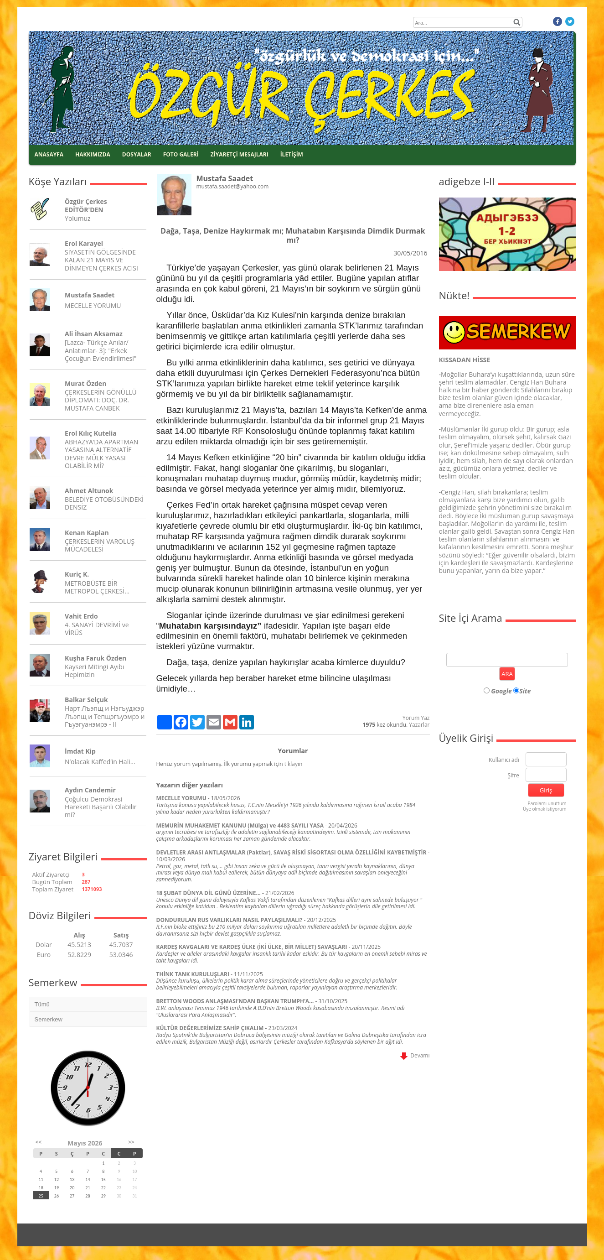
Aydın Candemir (90, 790)
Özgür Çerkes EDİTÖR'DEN (86, 205)
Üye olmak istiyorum (545, 809)
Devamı (414, 1055)
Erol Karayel (84, 243)
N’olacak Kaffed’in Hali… (100, 761)
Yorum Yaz (416, 718)
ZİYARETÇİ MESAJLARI (239, 154)
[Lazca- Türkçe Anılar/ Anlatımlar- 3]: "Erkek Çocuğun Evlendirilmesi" (100, 350)
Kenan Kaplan (87, 532)
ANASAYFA (49, 154)
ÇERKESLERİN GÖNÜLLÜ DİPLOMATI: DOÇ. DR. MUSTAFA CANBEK (101, 400)
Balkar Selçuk (86, 699)
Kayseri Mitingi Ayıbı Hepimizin (94, 670)
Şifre (513, 775)
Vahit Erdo (81, 616)
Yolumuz (77, 218)
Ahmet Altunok (89, 490)
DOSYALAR (136, 154)
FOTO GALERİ (181, 154)
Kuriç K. (77, 574)
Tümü (42, 1004)
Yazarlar (419, 725)
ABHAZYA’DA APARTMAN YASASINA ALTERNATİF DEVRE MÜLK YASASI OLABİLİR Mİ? (101, 453)
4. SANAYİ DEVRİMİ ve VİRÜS (97, 628)
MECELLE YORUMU (93, 305)
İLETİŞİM (291, 154)
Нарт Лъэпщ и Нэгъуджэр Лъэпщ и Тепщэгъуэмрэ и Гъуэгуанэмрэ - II (105, 716)
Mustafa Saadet (89, 295)
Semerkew (48, 1019)
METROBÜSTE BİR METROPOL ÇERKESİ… (97, 587)
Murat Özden (85, 383)
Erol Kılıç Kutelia (91, 433)
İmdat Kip (80, 751)
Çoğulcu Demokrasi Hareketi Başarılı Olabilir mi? (100, 807)
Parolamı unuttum (546, 803)
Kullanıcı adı (504, 760)
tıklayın (293, 764)
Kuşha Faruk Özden (95, 658)
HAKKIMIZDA (92, 154)
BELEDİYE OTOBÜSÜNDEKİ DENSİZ (104, 503)
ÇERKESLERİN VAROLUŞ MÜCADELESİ (99, 545)
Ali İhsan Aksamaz (94, 333)
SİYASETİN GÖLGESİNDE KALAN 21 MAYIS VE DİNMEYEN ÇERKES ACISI (101, 260)
